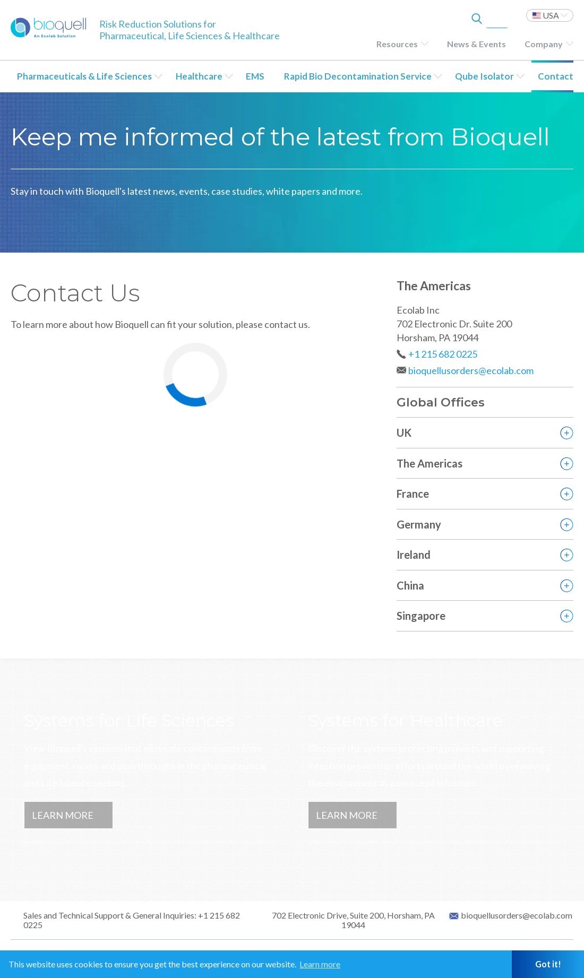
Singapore (421, 615)
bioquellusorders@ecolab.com (471, 370)
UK (404, 432)
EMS (255, 76)
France (413, 493)
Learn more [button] (319, 964)
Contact (555, 76)
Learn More (62, 815)
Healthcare (199, 76)
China (410, 585)
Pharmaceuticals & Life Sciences (84, 76)
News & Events (476, 44)
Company (544, 44)
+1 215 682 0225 (442, 354)
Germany (419, 524)
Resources (397, 44)
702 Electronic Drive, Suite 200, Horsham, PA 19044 (353, 920)
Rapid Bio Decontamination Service (358, 76)
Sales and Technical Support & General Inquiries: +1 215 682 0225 (131, 920)
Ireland (414, 554)
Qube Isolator (484, 76)
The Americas (429, 463)
